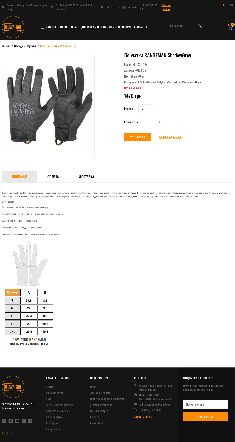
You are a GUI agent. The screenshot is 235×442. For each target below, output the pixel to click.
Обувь (49, 399)
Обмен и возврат (120, 27)
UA (231, 5)
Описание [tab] (19, 176)
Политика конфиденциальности (107, 399)
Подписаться (205, 416)
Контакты (140, 27)
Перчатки (31, 46)
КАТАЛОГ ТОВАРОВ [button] (55, 27)
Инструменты (53, 429)
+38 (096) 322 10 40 (148, 7)
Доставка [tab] (86, 176)
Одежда (18, 46)
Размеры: (129, 108)
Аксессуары (52, 423)
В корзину (137, 137)
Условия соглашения (101, 405)
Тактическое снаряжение (59, 405)
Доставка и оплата (94, 27)
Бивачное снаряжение (58, 411)
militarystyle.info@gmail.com (120, 7)
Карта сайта (96, 423)
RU (223, 5)
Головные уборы (54, 393)
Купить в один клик (170, 137)
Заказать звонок (166, 7)
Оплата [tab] (53, 176)
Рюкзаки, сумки (54, 417)
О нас (74, 27)
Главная (6, 46)
